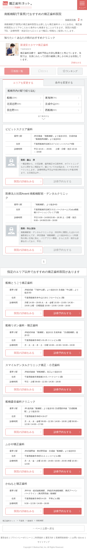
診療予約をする (62, 313)
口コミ (44, 71)
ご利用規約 (38, 538)
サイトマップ (43, 542)
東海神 (51, 97)
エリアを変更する (23, 82)
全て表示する (43, 116)
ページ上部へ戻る (44, 528)
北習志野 (14, 104)
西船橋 (51, 110)
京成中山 (52, 104)
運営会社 (5, 538)
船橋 (12, 97)
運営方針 (49, 538)
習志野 (12, 110)
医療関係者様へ (63, 538)
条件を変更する (64, 82)
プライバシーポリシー (21, 538)
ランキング (72, 71)
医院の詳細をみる (24, 181)
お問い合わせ (78, 538)
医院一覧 (18, 71)
